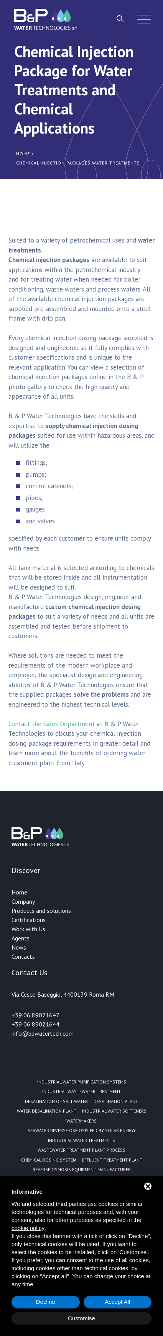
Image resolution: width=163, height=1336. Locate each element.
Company (23, 901)
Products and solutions (41, 910)
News (19, 947)
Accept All (117, 1302)
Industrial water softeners (114, 1111)
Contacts (23, 956)
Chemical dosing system (48, 1160)
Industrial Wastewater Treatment (81, 1091)
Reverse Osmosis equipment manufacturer (82, 1169)
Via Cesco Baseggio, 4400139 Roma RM (63, 994)
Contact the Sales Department (51, 724)
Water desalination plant (46, 1111)
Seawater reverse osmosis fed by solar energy (82, 1130)
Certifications (29, 920)
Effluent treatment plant (112, 1160)
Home (19, 892)
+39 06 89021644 (35, 1024)
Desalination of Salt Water (56, 1101)
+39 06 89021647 (35, 1015)
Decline (45, 1302)
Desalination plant (116, 1101)
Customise (81, 1318)
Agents (21, 938)
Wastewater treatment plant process (81, 1150)
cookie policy (28, 1228)
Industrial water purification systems (81, 1082)
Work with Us (28, 929)
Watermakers (81, 1121)
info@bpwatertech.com (43, 1033)
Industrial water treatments (81, 1140)
